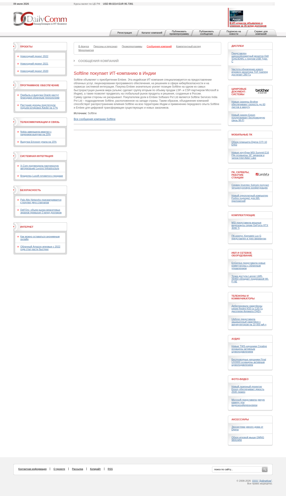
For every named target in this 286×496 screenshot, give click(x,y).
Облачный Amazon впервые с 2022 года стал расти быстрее (40, 248)
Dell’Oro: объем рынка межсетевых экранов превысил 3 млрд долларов (41, 211)
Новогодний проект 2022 (34, 56)
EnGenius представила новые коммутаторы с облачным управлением (248, 266)
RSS (110, 469)
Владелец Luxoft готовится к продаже (41, 175)
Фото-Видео (239, 379)
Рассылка (77, 469)
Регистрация (125, 32)
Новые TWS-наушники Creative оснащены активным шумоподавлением (249, 349)
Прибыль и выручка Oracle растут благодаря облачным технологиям (39, 96)
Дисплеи (237, 46)
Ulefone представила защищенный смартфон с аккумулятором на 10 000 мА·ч (248, 322)
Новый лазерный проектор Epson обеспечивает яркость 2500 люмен (247, 389)
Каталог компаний (152, 32)
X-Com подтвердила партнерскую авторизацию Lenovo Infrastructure (39, 167)
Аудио (235, 338)
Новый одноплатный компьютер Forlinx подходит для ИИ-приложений (249, 198)
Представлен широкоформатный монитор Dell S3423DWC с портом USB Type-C (250, 57)
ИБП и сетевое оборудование (241, 254)
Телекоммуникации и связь (39, 122)
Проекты (26, 46)
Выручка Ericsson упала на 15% (38, 141)
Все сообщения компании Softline (95, 119)
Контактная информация (32, 469)
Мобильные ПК (241, 134)
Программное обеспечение (39, 85)
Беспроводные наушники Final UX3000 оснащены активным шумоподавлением (248, 362)
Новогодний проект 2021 (34, 63)
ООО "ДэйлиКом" (262, 480)
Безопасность (30, 190)
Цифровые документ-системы (238, 92)
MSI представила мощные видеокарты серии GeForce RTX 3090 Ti (249, 225)
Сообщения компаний (98, 61)
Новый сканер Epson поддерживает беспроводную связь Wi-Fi (248, 118)
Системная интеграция (36, 156)
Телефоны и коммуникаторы (243, 297)
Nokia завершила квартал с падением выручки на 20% (35, 133)
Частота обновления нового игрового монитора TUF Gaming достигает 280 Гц (249, 72)
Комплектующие (243, 215)
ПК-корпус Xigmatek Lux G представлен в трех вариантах (248, 237)
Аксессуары (240, 419)
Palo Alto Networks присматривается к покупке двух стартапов (40, 201)
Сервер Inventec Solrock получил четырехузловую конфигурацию (250, 186)
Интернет (26, 226)
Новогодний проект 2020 (34, 71)
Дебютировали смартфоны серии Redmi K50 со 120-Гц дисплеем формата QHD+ (247, 309)
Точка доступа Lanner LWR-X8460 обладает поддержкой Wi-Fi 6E (250, 279)
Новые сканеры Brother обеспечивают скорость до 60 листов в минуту (248, 104)
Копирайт (95, 469)
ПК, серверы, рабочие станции (240, 175)
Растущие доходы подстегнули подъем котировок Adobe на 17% (39, 106)
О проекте (59, 469)
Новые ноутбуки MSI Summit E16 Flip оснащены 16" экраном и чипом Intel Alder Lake (250, 155)
